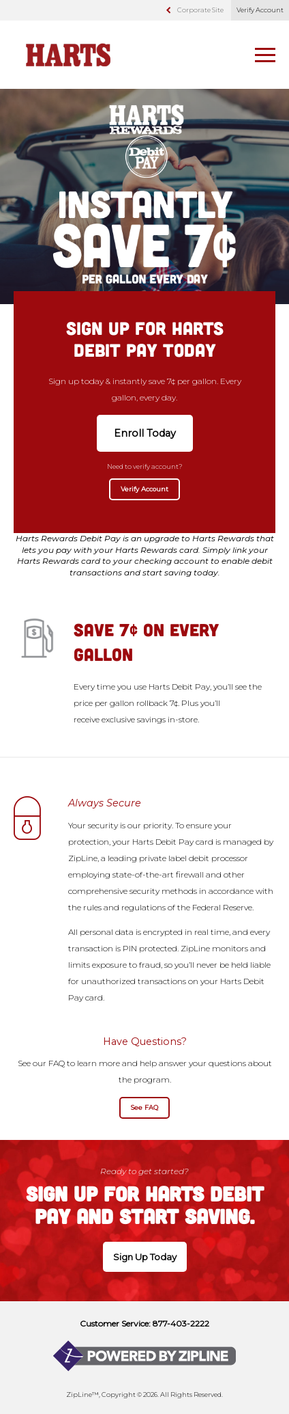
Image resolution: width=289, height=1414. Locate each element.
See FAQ (144, 1107)
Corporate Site (200, 10)
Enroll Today (145, 433)
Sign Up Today (145, 1256)
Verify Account (260, 10)
